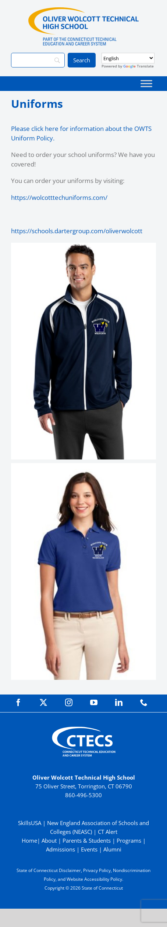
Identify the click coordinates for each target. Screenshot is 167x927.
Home (29, 840)
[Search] (38, 60)
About (49, 840)
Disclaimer (70, 870)
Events (89, 849)
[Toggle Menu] (146, 83)
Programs (129, 840)
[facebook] (18, 702)
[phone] (144, 702)
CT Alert (107, 831)
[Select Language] (128, 58)
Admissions (60, 849)
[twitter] (43, 702)
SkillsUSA (30, 823)
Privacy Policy (97, 870)
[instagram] (68, 702)
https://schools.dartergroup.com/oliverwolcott (76, 231)
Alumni (112, 849)
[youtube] (93, 702)
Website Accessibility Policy (94, 879)
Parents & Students (87, 840)
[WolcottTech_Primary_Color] (83, 10)
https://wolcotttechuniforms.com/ (59, 197)
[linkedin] (118, 702)
